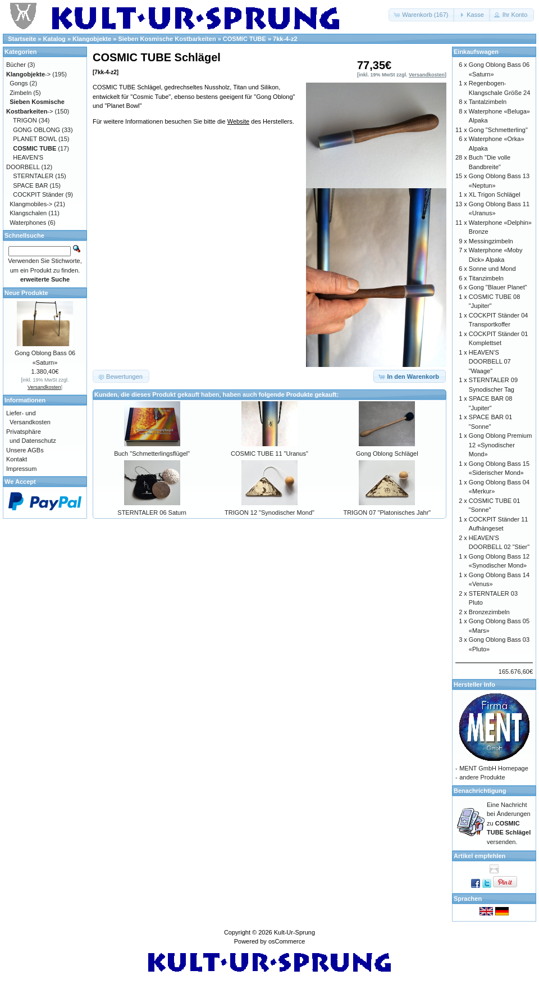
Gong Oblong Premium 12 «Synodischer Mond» (500, 444)
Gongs (19, 83)
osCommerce (286, 941)
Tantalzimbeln (487, 101)
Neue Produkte (26, 292)
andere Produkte (482, 777)
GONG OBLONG (36, 129)
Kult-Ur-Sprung (294, 932)
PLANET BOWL (35, 138)
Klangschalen (28, 213)
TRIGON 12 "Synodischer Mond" (269, 512)
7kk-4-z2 (285, 38)
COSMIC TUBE (244, 38)
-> (28, 74)
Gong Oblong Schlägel (387, 453)
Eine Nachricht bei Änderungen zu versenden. (509, 823)
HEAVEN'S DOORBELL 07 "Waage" (490, 361)
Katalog (54, 38)
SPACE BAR (30, 185)
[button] (422, 14)
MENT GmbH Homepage (493, 768)
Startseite (22, 38)
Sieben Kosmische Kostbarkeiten (167, 38)
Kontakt (16, 459)
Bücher (16, 64)
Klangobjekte (91, 38)
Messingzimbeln (491, 241)
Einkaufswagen (476, 51)
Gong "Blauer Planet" (498, 287)
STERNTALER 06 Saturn (151, 512)
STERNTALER (33, 176)
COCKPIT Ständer (38, 194)
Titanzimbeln (486, 278)
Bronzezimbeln (489, 612)
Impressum (21, 468)
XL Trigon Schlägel (494, 194)
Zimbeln (20, 92)
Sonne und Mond (492, 268)
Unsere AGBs (25, 450)
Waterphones (28, 222)
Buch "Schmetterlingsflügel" (152, 453)
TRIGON (25, 120)
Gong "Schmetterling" (498, 129)
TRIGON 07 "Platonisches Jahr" (387, 512)
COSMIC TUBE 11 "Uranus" (269, 453)
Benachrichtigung (480, 790)
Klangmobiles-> (31, 204)
